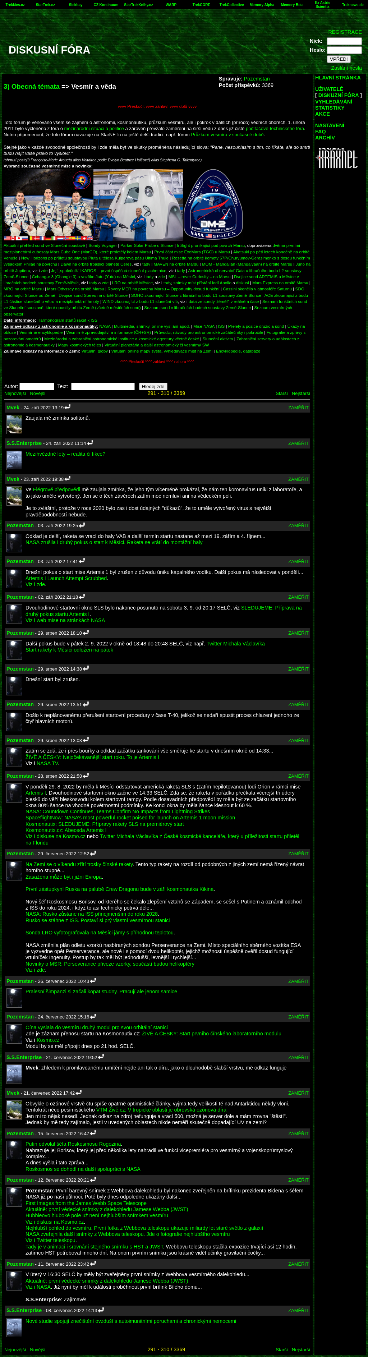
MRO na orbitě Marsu (23, 288)
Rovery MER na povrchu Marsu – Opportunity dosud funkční (163, 288)
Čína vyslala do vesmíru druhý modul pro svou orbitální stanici (97, 1027)
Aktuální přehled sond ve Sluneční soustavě (44, 245)
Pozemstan (257, 79)
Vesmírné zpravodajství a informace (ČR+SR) (108, 332)
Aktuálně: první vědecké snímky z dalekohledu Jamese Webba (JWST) (107, 1209)
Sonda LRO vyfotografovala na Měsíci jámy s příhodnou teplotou (100, 932)
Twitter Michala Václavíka (236, 644)
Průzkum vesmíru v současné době (227, 134)
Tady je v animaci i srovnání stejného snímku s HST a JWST (94, 1247)
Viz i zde (35, 584)
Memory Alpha (262, 5)
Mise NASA (204, 326)
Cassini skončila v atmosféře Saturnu (257, 288)
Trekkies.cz (14, 5)
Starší (282, 393)
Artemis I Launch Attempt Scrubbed (66, 578)
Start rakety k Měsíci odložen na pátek (69, 650)
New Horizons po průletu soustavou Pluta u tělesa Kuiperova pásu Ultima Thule (95, 258)
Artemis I (36, 793)
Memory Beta (292, 5)
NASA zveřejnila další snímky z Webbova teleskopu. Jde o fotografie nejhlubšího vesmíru (128, 1234)
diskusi (242, 282)
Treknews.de (353, 5)
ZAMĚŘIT (298, 407)
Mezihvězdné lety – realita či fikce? (65, 454)
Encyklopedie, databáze (238, 351)
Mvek (12, 407)
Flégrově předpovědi (56, 489)
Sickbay (76, 5)
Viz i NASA (38, 1287)
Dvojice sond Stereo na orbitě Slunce (93, 295)
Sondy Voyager (102, 245)
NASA (104, 326)
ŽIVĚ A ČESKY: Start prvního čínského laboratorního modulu (211, 1033)
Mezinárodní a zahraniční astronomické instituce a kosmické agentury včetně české (121, 338)
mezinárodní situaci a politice (94, 128)
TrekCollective (232, 5)
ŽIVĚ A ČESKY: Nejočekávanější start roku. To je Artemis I (92, 757)
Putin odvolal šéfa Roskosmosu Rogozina (73, 1144)
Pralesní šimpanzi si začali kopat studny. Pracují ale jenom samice (101, 991)
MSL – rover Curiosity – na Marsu (200, 276)
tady (146, 264)
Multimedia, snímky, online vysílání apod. (152, 326)
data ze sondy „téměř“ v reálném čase (224, 301)
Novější (37, 393)
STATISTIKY (330, 108)
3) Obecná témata (32, 86)
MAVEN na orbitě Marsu (176, 264)
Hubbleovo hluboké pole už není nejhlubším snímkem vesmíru (97, 1215)
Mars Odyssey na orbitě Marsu (75, 288)
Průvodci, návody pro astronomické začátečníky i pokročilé (209, 332)
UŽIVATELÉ (329, 89)
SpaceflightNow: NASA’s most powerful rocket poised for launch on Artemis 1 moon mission (130, 817)
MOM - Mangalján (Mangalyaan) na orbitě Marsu (247, 264)
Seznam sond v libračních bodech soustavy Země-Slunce (197, 307)
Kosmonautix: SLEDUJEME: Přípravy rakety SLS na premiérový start (105, 824)
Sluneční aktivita (218, 338)
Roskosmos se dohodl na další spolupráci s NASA (83, 1169)
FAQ (320, 131)
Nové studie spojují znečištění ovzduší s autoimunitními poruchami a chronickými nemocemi (131, 1321)
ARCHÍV (325, 138)
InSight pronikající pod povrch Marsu (211, 245)
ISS (221, 326)
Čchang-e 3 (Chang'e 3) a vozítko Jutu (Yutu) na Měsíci (83, 276)
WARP (171, 5)
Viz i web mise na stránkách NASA (65, 620)
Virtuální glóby (94, 351)
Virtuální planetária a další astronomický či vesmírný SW (157, 344)
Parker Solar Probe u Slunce (147, 245)
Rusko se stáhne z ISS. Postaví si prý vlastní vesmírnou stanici (98, 920)
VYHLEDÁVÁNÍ (333, 102)
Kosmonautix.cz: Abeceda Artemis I (66, 830)
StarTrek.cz (45, 5)
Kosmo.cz (48, 1040)
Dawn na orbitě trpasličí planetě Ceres (96, 264)
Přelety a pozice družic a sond (256, 326)
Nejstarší (301, 393)
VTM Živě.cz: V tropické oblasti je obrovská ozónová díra (161, 1110)
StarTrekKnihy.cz (138, 5)
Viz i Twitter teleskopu (50, 1240)
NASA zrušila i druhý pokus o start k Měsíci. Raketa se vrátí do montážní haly (114, 542)
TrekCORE (201, 5)
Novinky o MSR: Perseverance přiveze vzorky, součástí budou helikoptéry (110, 964)
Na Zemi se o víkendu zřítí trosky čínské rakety (79, 864)
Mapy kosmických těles (79, 344)
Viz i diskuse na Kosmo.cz (56, 836)
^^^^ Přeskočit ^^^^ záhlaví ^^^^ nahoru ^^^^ (157, 362)
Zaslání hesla (346, 68)
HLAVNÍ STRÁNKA (338, 77)
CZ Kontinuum (105, 5)
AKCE (322, 114)
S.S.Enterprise (24, 443)
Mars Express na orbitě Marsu (280, 282)
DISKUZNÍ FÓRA (338, 95)
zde (44, 270)
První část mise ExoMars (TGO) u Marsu (192, 251)
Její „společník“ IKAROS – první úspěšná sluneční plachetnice (108, 270)
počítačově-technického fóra (275, 128)
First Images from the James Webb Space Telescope (86, 1203)
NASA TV (47, 763)
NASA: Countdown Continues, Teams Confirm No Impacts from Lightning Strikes (118, 811)
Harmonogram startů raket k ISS (67, 320)
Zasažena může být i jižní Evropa (64, 877)
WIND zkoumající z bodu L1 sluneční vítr (140, 301)
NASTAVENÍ (329, 125)
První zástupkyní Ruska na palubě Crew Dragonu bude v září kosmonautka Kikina (119, 889)
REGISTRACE (345, 32)
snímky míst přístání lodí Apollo (202, 282)
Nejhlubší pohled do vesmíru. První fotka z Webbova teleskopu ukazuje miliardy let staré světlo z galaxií (144, 1228)
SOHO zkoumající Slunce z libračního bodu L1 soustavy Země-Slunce (196, 295)
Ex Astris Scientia (322, 5)
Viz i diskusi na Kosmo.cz (55, 1222)
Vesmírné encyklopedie (41, 332)
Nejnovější (15, 393)
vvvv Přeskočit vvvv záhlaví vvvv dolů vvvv (157, 106)
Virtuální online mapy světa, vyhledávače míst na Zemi (162, 351)
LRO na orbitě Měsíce (132, 282)
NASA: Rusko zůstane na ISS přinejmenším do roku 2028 (92, 914)
